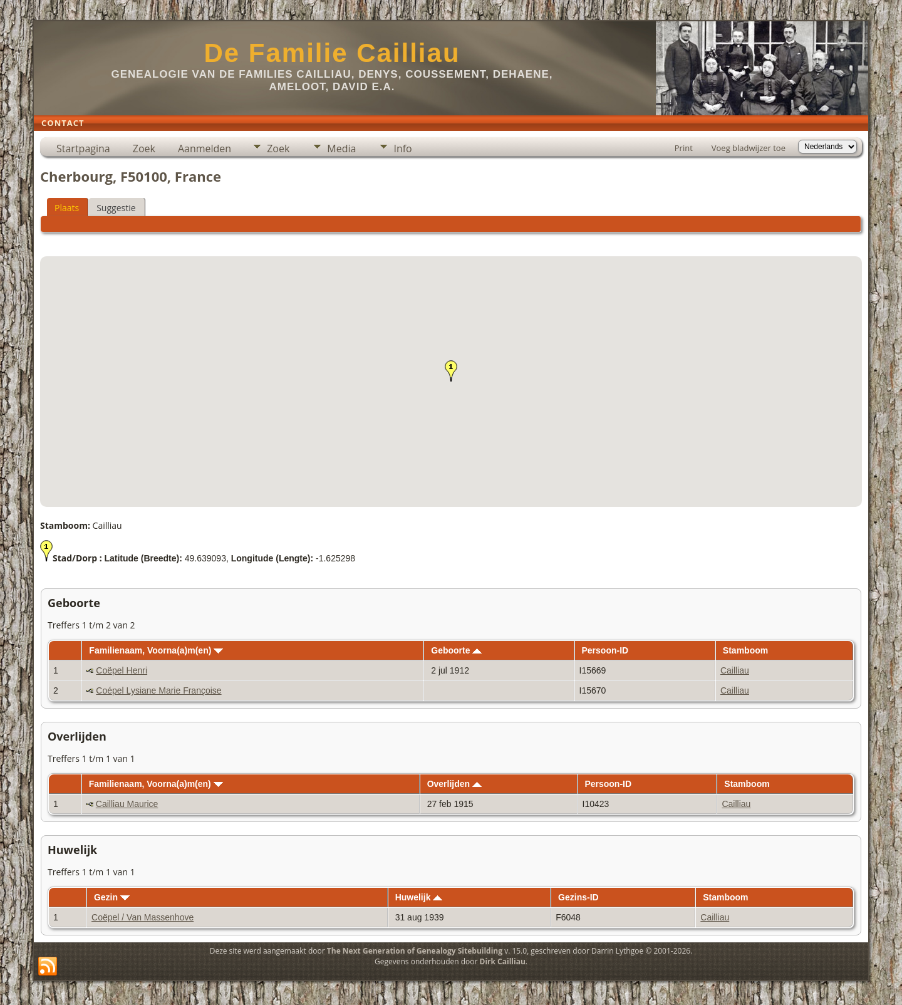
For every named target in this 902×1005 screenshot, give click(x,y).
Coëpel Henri (121, 670)
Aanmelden (204, 148)
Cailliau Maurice (127, 804)
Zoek (144, 148)
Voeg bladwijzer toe (748, 148)
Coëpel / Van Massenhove (142, 917)
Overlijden (454, 784)
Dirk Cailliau (503, 961)
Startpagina (83, 148)
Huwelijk (419, 897)
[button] (451, 371)
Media (341, 148)
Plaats (66, 208)
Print (684, 148)
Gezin (112, 897)
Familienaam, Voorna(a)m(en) (156, 650)
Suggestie (115, 208)
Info (402, 148)
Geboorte (456, 650)
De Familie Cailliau (332, 53)
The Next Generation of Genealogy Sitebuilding (414, 950)
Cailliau (734, 670)
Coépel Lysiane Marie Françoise (158, 690)
